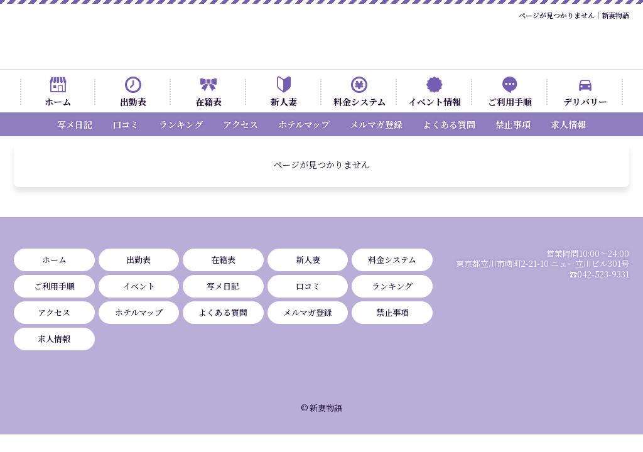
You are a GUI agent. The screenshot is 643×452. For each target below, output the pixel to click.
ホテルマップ (304, 124)
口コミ (125, 124)
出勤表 (133, 101)
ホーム (58, 101)
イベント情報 (434, 101)
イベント (138, 286)
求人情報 (568, 124)
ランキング (181, 124)
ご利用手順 (510, 101)
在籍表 (208, 101)
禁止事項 (513, 124)
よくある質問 (449, 124)
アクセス (240, 124)
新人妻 (284, 101)
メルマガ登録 (376, 124)
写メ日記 (74, 124)
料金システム (359, 101)
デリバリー (585, 101)
